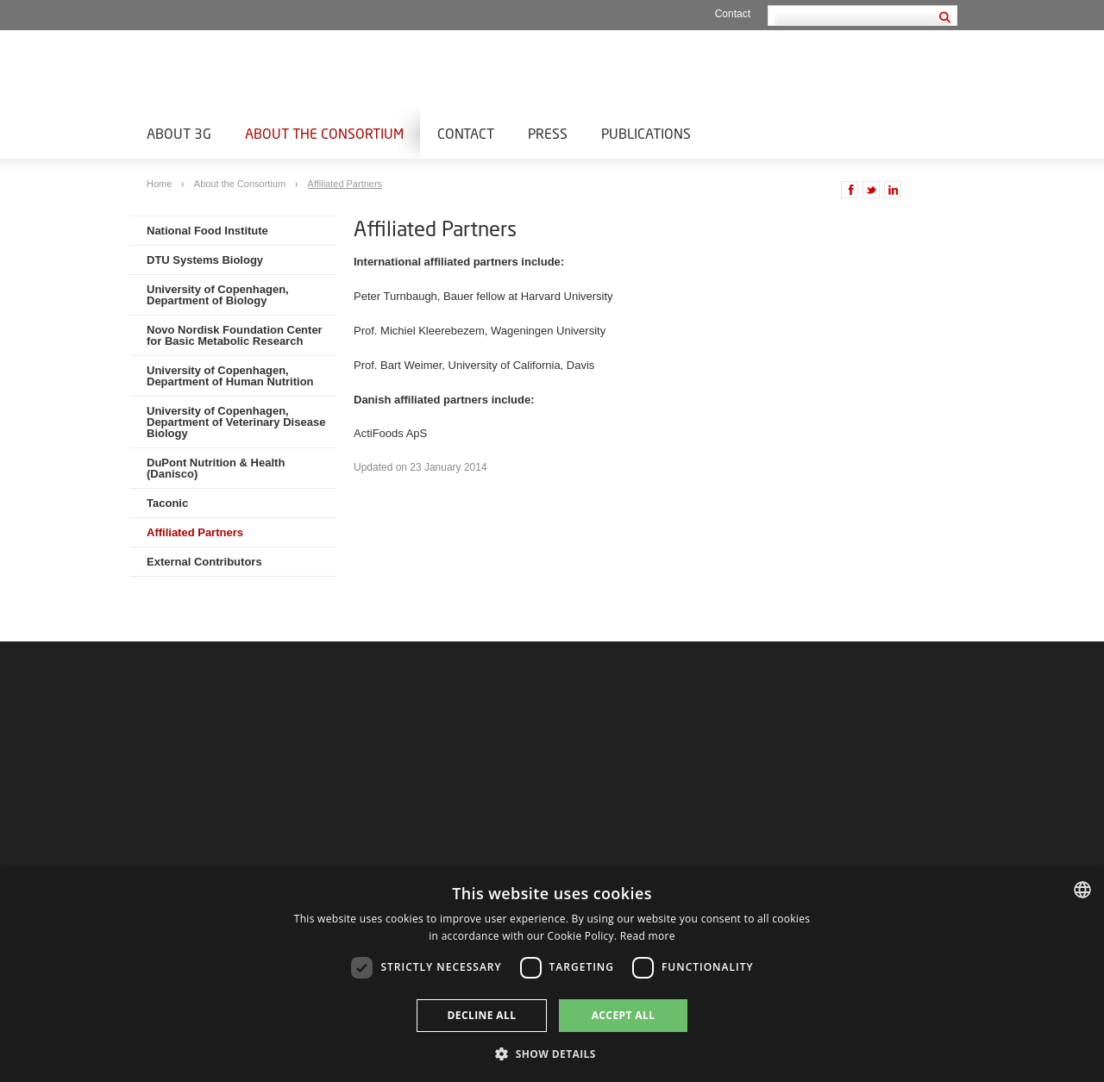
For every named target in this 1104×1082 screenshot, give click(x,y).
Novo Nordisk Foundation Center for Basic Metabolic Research (235, 335)
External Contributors (204, 561)
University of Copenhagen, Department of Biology (218, 295)
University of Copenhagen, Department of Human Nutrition (230, 376)
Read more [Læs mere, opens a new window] (647, 936)
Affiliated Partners (345, 183)
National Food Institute (207, 230)
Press (548, 133)
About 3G (179, 133)
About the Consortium (324, 133)
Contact (732, 14)
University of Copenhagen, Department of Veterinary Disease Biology (236, 422)
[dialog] (552, 975)
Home (160, 183)
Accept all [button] (624, 1015)
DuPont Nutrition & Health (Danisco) (216, 468)
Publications (646, 133)
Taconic (167, 503)
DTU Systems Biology (205, 259)
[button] (552, 1053)
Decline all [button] (482, 1015)
